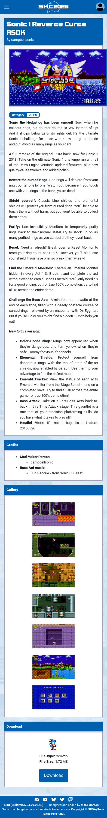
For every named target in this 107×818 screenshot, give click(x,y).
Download (53, 775)
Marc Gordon (90, 805)
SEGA (92, 809)
